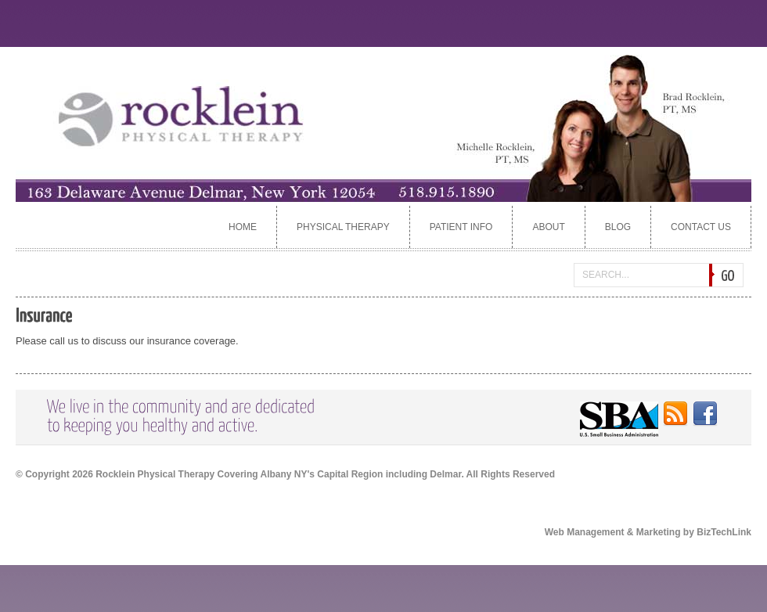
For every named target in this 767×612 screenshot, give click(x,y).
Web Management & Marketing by (619, 532)
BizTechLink (722, 532)
